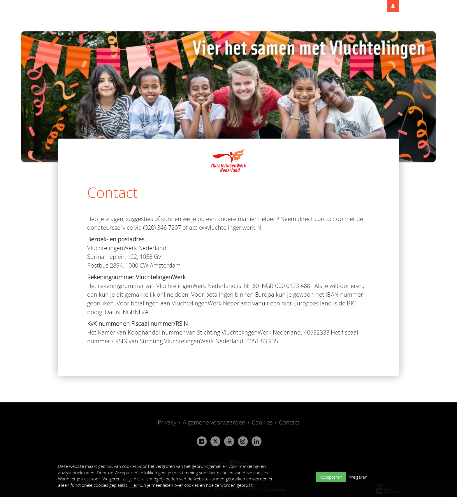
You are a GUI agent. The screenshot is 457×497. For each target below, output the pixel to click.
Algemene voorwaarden (214, 422)
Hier (133, 485)
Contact (289, 422)
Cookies (262, 422)
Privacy (167, 422)
